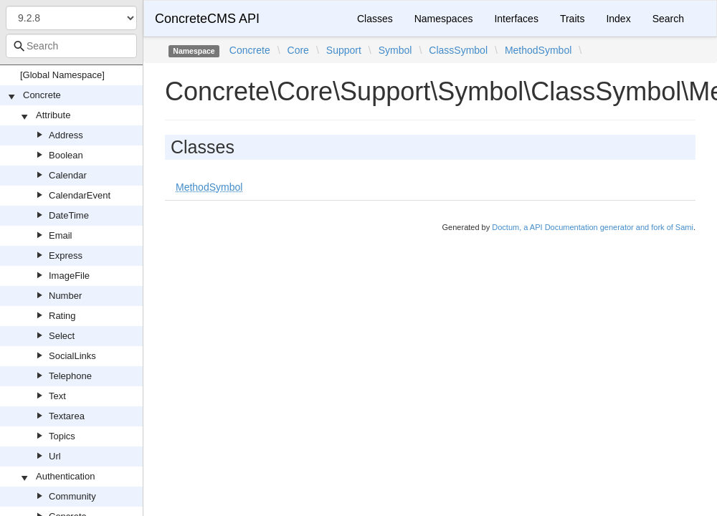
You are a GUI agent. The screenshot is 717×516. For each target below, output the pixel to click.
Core (298, 50)
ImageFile (69, 275)
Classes (375, 18)
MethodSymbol (538, 50)
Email (60, 235)
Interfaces (516, 18)
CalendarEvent (79, 195)
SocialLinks (72, 355)
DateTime (69, 215)
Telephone (70, 376)
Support (343, 50)
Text (57, 396)
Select (62, 335)
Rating (62, 315)
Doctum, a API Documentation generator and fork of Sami (592, 227)
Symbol (395, 50)
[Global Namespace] (62, 75)
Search (668, 18)
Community (72, 496)
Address (66, 135)
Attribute (53, 115)
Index (618, 18)
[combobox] (71, 46)
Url (55, 456)
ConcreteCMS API (207, 18)
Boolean (66, 155)
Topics (62, 436)
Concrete (42, 95)
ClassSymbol (458, 50)
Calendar (68, 175)
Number (65, 295)
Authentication (65, 476)
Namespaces (443, 18)
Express (65, 255)
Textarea (67, 416)
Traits (572, 18)
